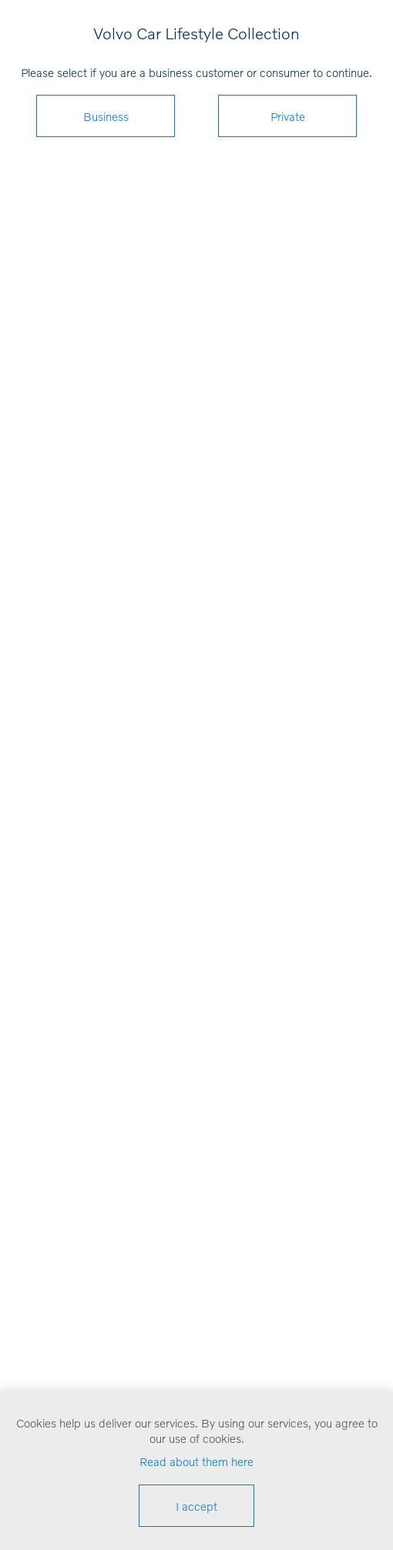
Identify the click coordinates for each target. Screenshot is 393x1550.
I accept (196, 1506)
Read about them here (196, 1461)
